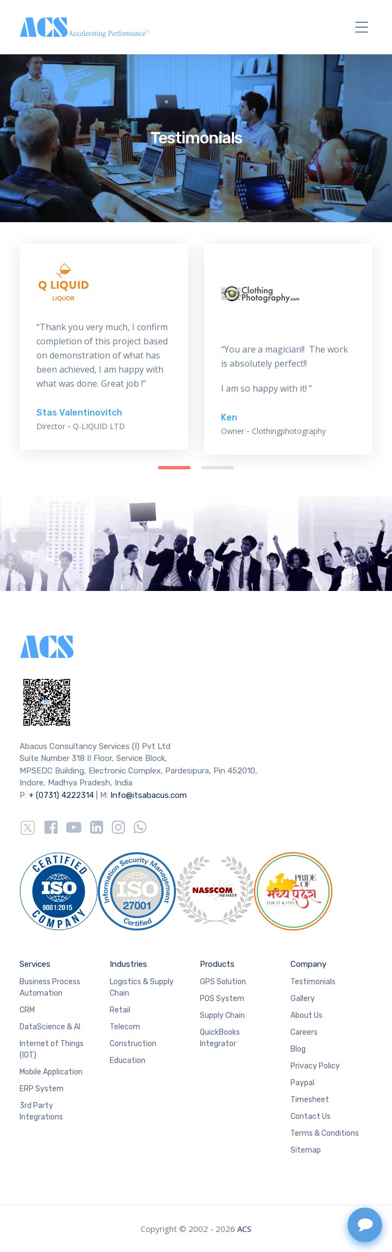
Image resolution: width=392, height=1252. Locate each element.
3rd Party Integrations (41, 1111)
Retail (120, 1010)
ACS (244, 1228)
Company (308, 964)
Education (128, 1060)
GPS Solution (223, 981)
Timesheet (309, 1099)
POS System (222, 998)
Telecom (125, 1026)
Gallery (302, 998)
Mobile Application (51, 1072)
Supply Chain (222, 1015)
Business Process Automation (50, 987)
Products (217, 964)
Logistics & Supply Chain (142, 987)
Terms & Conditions (324, 1133)
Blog (298, 1049)
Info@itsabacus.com (148, 795)
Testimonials (313, 981)
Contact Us (310, 1116)
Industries (128, 964)
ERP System (42, 1088)
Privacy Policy (315, 1066)
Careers (304, 1032)
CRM (27, 1010)
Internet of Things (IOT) (52, 1049)
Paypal (302, 1082)
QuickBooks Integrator (220, 1038)
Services (35, 964)
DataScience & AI (50, 1026)
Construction (133, 1043)
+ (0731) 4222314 (61, 795)
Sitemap (305, 1150)
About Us (306, 1015)
